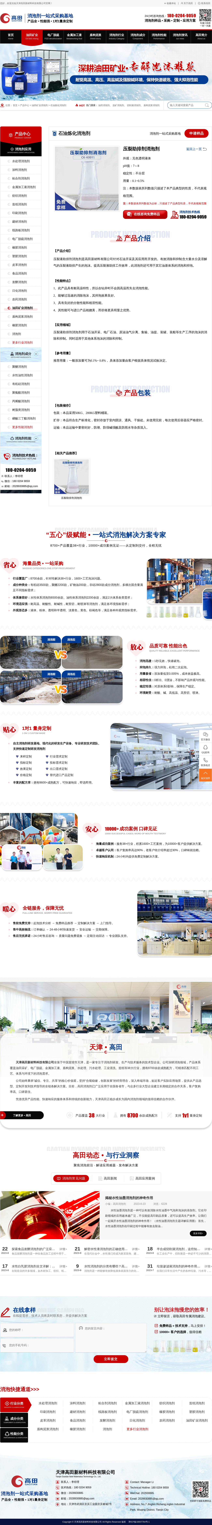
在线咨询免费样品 (147, 214)
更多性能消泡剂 (22, 427)
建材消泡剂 (19, 221)
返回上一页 (194, 149)
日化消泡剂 (19, 290)
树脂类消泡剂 (21, 409)
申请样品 (196, 133)
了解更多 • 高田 (22, 1115)
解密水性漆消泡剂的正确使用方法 (107, 1249)
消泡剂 (16, 334)
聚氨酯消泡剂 (21, 392)
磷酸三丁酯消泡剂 (24, 418)
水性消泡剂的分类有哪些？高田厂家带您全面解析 (118, 1266)
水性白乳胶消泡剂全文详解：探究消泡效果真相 (44, 1266)
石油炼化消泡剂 (58, 105)
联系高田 (205, 3)
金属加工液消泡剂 (24, 187)
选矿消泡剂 (118, 105)
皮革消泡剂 (19, 264)
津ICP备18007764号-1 (139, 1522)
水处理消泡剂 (21, 161)
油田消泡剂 (104, 105)
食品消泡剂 (19, 273)
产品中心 (24, 105)
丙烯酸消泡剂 (21, 401)
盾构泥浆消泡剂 (152, 105)
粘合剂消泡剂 (21, 178)
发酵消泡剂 (19, 282)
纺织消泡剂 (19, 195)
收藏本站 (171, 3)
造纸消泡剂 (19, 204)
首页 (15, 105)
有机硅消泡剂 (21, 384)
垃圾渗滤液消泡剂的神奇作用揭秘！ (181, 1266)
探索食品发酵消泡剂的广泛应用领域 (36, 1249)
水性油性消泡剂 (22, 375)
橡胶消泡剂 (19, 247)
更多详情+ (198, 1233)
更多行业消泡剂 (22, 342)
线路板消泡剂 (21, 230)
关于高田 (188, 3)
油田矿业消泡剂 (40, 105)
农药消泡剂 (19, 299)
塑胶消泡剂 (19, 256)
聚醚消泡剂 (19, 366)
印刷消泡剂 (19, 213)
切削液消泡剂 (134, 105)
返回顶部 (205, 775)
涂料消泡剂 (19, 169)
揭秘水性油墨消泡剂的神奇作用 (129, 1198)
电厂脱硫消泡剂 (22, 239)
